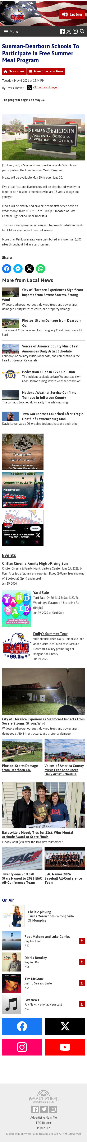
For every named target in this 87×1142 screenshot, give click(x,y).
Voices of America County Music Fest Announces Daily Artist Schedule (64, 770)
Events (9, 555)
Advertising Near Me (43, 1117)
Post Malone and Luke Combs (47, 937)
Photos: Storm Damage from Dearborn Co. (20, 768)
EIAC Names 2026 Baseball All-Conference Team (63, 878)
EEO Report (43, 1122)
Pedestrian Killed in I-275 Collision (48, 372)
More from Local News (48, 71)
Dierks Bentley (35, 958)
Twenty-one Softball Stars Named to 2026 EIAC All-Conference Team (22, 878)
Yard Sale (58, 612)
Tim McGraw (34, 979)
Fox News (31, 1000)
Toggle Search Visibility (82, 31)
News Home (16, 71)
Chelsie (33, 912)
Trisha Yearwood (41, 916)
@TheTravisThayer (42, 87)
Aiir (56, 1133)
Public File (43, 1128)
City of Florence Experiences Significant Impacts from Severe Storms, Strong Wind (42, 295)
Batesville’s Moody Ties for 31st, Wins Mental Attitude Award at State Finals (37, 835)
